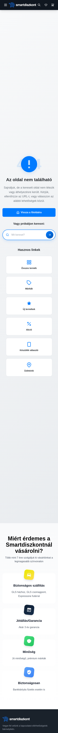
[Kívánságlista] (46, 5)
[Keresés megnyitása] (39, 5)
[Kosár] (53, 5)
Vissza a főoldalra (29, 212)
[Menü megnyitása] (5, 5)
